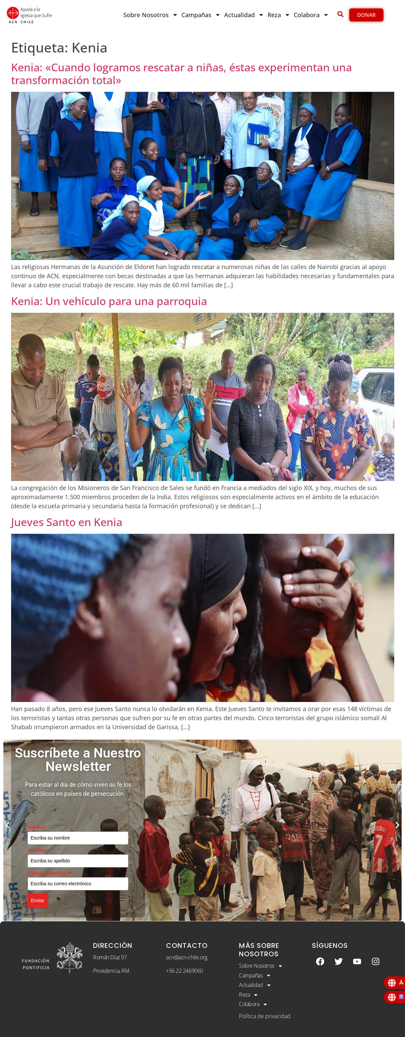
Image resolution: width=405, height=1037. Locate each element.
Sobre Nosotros (150, 14)
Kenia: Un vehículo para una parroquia (109, 301)
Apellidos (38, 850)
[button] (7, 825)
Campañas (201, 14)
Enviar (37, 900)
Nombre (36, 827)
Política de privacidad (264, 1016)
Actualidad (244, 14)
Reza (279, 14)
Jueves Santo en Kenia (66, 522)
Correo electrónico (49, 873)
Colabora (311, 14)
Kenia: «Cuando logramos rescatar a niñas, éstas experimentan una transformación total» (181, 73)
